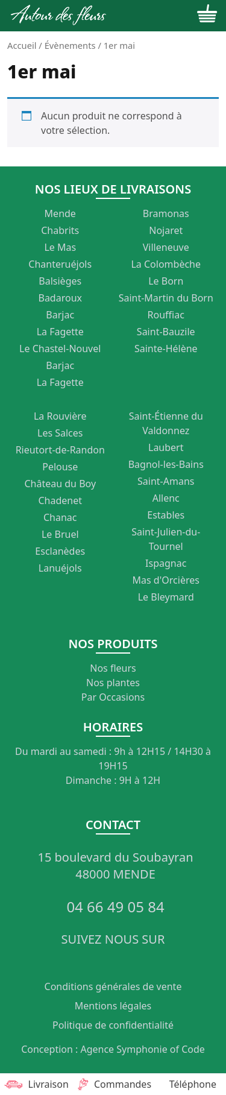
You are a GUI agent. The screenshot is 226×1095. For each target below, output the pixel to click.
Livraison (35, 1084)
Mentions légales (113, 1005)
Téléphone (192, 1084)
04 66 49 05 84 (115, 907)
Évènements (70, 45)
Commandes (112, 1084)
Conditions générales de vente (113, 986)
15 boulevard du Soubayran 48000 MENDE (115, 865)
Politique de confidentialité (113, 1025)
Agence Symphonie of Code (142, 1049)
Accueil (22, 45)
